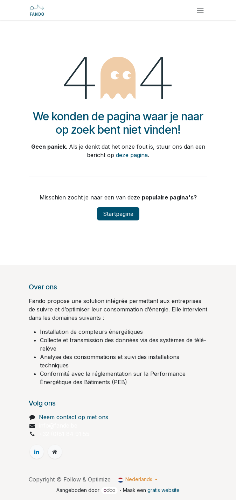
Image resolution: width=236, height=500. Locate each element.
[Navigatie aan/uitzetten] (200, 10)
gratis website (163, 490)
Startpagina (118, 213)
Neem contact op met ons (73, 417)
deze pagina (132, 155)
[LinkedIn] (37, 452)
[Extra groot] (55, 452)
